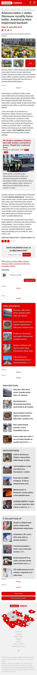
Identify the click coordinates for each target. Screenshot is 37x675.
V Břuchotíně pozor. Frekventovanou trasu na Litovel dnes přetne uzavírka (23, 360)
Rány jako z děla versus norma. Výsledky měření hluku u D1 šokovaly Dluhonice (21, 314)
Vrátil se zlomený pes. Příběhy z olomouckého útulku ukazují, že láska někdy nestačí (21, 459)
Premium (18, 88)
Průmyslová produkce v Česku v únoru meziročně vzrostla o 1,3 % (22, 549)
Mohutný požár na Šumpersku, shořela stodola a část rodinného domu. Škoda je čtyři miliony (23, 494)
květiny (19, 261)
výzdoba (26, 261)
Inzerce (18, 641)
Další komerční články (18, 598)
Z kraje (6, 152)
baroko (10, 264)
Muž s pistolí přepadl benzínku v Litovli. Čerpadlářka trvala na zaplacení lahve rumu (21, 429)
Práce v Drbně (18, 644)
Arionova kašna (11, 261)
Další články (18, 594)
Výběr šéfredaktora (11, 306)
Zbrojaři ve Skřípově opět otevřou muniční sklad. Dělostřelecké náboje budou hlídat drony (23, 349)
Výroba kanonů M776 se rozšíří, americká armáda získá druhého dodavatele (22, 560)
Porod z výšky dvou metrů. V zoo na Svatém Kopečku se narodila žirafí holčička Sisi (23, 439)
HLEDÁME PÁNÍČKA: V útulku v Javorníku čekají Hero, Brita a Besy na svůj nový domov (23, 504)
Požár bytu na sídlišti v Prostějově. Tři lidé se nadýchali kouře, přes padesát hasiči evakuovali (22, 482)
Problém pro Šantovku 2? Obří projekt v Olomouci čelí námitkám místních (23, 336)
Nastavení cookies (18, 646)
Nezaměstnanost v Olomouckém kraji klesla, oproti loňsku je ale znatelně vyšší (23, 405)
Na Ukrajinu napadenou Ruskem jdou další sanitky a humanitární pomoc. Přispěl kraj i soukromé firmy (17, 144)
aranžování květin (20, 264)
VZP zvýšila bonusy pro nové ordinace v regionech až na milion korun (23, 572)
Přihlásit (27, 254)
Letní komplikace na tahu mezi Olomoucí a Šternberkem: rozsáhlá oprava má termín (22, 470)
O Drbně (18, 634)
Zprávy (7, 9)
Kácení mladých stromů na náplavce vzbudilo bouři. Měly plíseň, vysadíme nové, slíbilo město (23, 326)
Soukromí (18, 632)
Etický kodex (18, 636)
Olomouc (4, 264)
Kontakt (18, 639)
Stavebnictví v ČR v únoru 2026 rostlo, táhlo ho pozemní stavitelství (22, 537)
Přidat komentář (30, 280)
